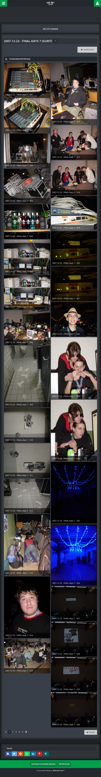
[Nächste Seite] (26, 732)
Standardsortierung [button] (20, 59)
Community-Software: (51, 770)
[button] (3, 3)
